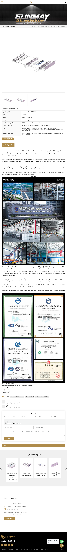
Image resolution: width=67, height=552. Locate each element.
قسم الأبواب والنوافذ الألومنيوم (55, 474)
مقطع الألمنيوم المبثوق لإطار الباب (26, 474)
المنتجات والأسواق (45, 26)
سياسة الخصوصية (48, 549)
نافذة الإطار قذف (30, 396)
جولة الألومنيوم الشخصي (42, 396)
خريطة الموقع (36, 549)
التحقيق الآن (7, 138)
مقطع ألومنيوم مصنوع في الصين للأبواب (40, 474)
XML (41, 549)
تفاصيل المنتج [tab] (8, 145)
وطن (38, 26)
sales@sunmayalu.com (12, 391)
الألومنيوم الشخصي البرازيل (17, 396)
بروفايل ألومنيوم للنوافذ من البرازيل (13, 423)
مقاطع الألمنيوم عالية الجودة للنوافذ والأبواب (12, 474)
